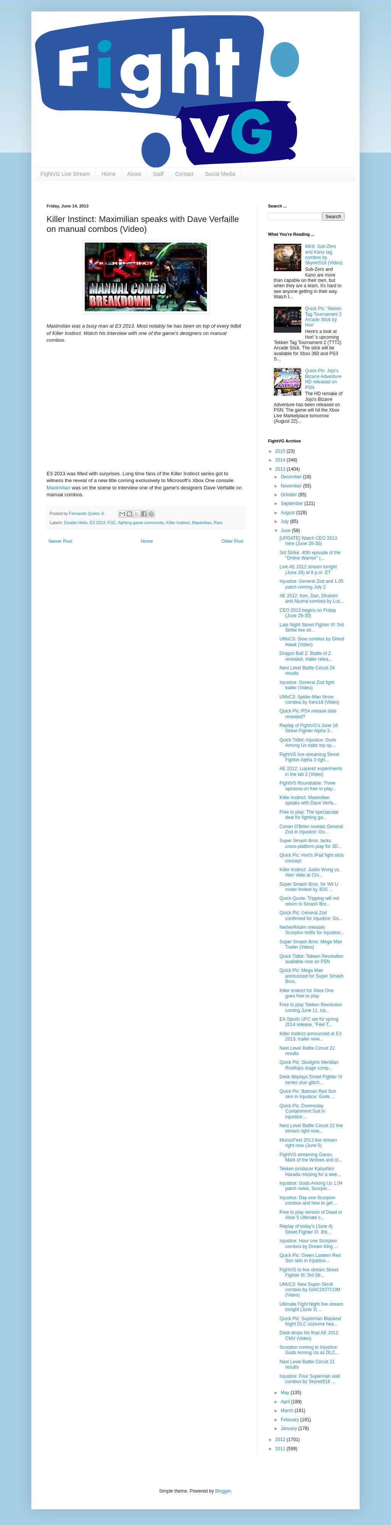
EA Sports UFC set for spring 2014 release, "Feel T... (309, 1022)
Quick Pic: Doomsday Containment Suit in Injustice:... (302, 1111)
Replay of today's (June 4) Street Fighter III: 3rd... (306, 1229)
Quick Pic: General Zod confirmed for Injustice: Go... (311, 915)
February (290, 1419)
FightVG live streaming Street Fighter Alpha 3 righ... (309, 757)
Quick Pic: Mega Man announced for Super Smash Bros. (312, 976)
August (288, 512)
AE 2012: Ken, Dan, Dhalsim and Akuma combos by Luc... (312, 598)
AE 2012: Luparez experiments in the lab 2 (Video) (311, 771)
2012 (281, 1439)
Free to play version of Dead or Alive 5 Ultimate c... (311, 1215)
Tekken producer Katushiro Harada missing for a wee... (310, 1171)
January (289, 1428)
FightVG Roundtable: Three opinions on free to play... (308, 785)
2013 (281, 469)
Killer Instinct (177, 522)
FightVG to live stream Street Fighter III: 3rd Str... (309, 1272)
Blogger (223, 1491)
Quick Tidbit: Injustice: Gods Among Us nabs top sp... (308, 742)
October (289, 494)
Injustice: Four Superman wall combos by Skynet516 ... (310, 1379)
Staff (158, 174)
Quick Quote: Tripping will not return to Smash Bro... (309, 901)
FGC (111, 522)
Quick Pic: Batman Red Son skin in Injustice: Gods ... (308, 1094)
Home (109, 174)
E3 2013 (97, 522)
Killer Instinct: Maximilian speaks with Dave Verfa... (308, 800)
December (292, 476)
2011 (281, 1448)
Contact (184, 174)
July (285, 521)
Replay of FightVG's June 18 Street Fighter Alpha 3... (309, 728)
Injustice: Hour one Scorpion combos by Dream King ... (309, 1243)
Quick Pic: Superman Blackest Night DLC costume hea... (310, 1321)
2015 (281, 451)
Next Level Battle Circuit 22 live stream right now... (311, 1128)
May (286, 1392)
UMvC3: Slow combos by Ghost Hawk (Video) (312, 641)
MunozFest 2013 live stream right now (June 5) (308, 1142)
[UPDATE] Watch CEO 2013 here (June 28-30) (308, 541)
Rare (218, 522)
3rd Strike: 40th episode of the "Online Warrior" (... (310, 555)
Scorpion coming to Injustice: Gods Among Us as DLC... (309, 1350)
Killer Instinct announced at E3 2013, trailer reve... (310, 1036)
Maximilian (58, 488)
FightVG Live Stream (65, 174)
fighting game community (141, 522)
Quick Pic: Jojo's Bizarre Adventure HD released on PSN (323, 379)
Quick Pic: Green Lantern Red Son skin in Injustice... (310, 1258)
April (286, 1401)
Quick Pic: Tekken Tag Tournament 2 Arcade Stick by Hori (323, 317)
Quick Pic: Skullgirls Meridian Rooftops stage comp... (309, 1065)
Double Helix (75, 522)
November (292, 486)
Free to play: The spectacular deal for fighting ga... (309, 814)
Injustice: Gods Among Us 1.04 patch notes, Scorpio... (311, 1186)
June (286, 530)
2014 (281, 460)
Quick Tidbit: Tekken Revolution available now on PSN (311, 959)
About (134, 174)
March (288, 1410)
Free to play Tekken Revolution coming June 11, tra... (311, 1007)
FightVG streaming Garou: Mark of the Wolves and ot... (311, 1157)
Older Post (232, 541)
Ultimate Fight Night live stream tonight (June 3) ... (311, 1306)
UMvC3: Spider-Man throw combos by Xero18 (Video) (309, 699)
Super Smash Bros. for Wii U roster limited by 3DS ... (309, 887)
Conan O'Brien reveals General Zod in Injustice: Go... (311, 829)
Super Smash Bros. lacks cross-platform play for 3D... (310, 843)
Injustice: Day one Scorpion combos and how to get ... (309, 1200)
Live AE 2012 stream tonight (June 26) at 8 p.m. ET (308, 569)
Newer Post (60, 541)
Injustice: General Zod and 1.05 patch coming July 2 (311, 584)
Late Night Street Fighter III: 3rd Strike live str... (312, 627)
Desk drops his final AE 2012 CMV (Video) (309, 1335)
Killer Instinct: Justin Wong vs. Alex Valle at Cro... (310, 872)
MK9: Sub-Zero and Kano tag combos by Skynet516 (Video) (324, 254)
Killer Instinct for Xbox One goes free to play (307, 993)
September (292, 503)
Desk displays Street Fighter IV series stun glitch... (311, 1079)
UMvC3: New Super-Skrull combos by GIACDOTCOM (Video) (310, 1290)
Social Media (220, 174)
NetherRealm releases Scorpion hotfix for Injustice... (312, 930)
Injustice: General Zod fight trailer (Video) (307, 685)
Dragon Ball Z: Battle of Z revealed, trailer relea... (306, 656)
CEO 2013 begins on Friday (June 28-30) (308, 613)
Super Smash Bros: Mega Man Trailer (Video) (311, 944)
